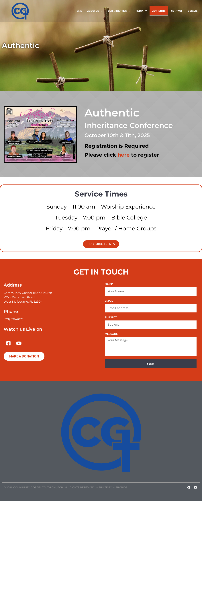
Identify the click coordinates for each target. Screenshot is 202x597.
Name (109, 284)
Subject (111, 317)
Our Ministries (119, 10)
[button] (95, 10)
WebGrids (120, 487)
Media (141, 10)
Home (78, 10)
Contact (176, 10)
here (123, 155)
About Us (94, 10)
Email (109, 301)
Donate (192, 10)
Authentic (159, 10)
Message (111, 334)
